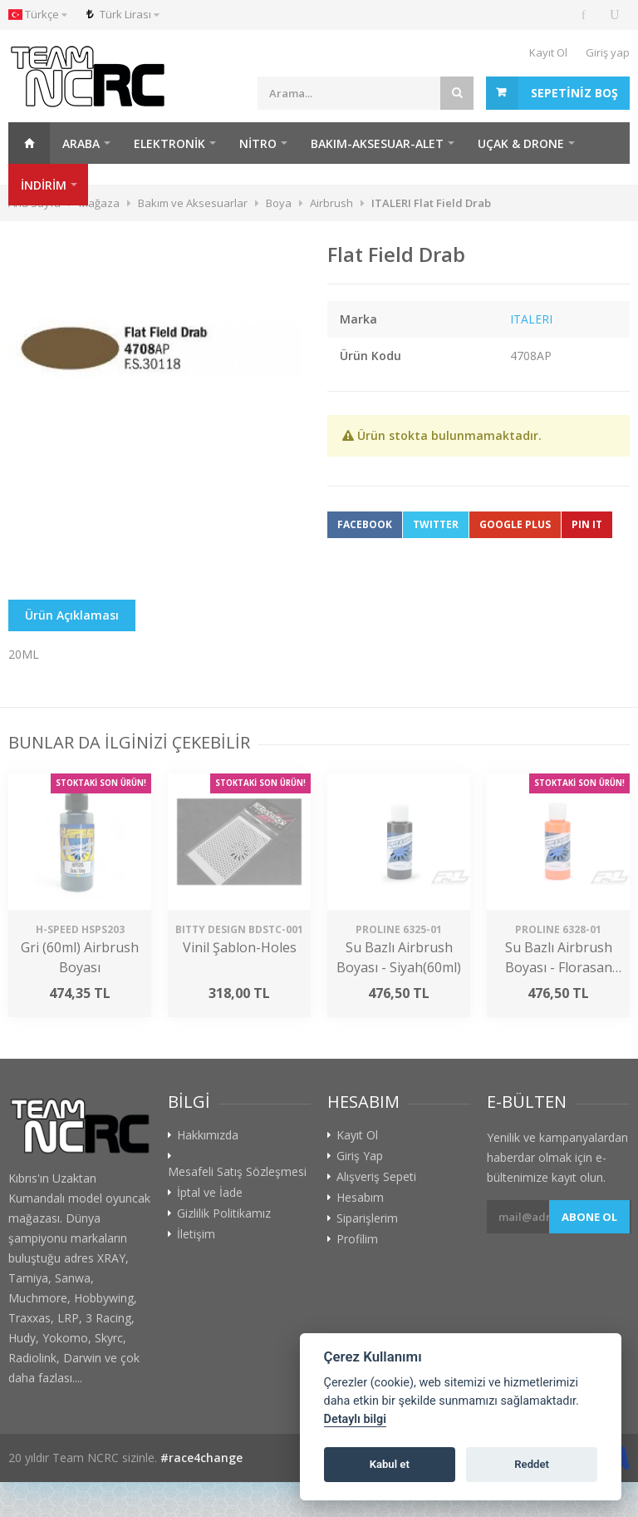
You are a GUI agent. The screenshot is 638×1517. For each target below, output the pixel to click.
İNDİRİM (43, 185)
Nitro (258, 143)
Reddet (531, 1464)
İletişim (196, 1234)
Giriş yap (608, 52)
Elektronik (169, 143)
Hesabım (360, 1197)
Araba (81, 143)
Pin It (587, 524)
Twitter (436, 524)
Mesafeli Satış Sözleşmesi (237, 1171)
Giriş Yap (359, 1156)
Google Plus (515, 524)
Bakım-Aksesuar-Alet (377, 143)
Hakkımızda (207, 1135)
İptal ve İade (210, 1192)
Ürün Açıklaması (72, 615)
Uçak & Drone (521, 143)
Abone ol (589, 1216)
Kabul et (390, 1464)
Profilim (357, 1239)
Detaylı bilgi (355, 1419)
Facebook (364, 524)
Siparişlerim (367, 1218)
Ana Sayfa (29, 143)
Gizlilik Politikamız (224, 1213)
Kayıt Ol (548, 52)
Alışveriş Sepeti (376, 1176)
